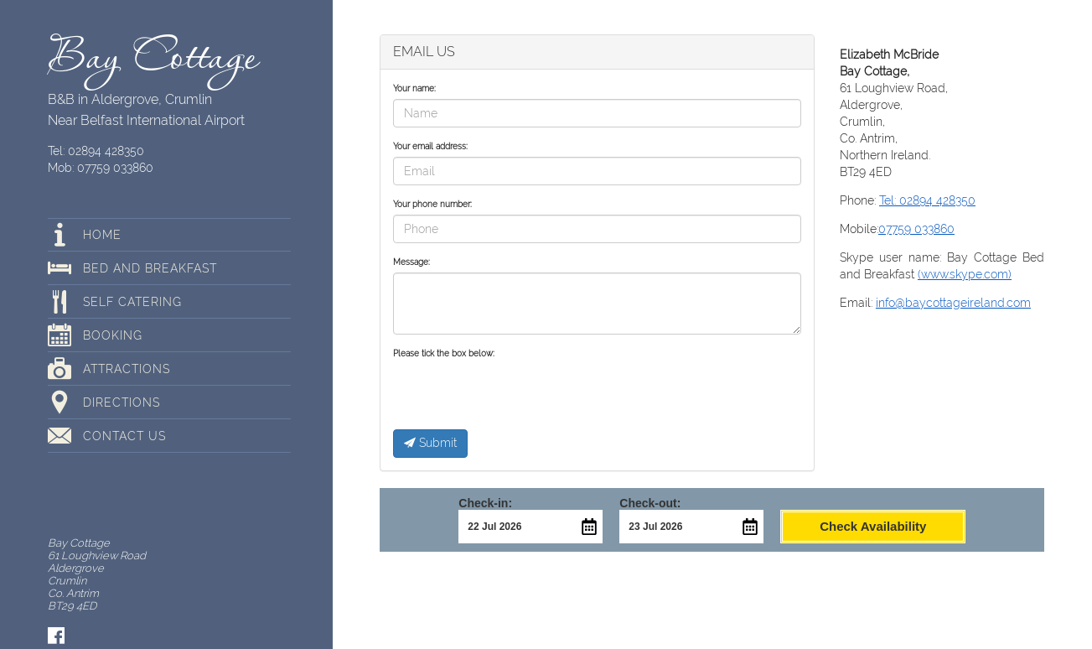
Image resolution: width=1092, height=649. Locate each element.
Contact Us (124, 436)
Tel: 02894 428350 (96, 151)
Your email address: (430, 146)
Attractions (126, 369)
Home (102, 234)
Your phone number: (432, 204)
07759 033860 (916, 229)
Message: (411, 262)
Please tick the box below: (443, 353)
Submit (430, 442)
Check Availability (873, 526)
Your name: (414, 88)
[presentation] (520, 396)
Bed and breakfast (150, 268)
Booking (112, 335)
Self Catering (132, 302)
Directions (121, 402)
